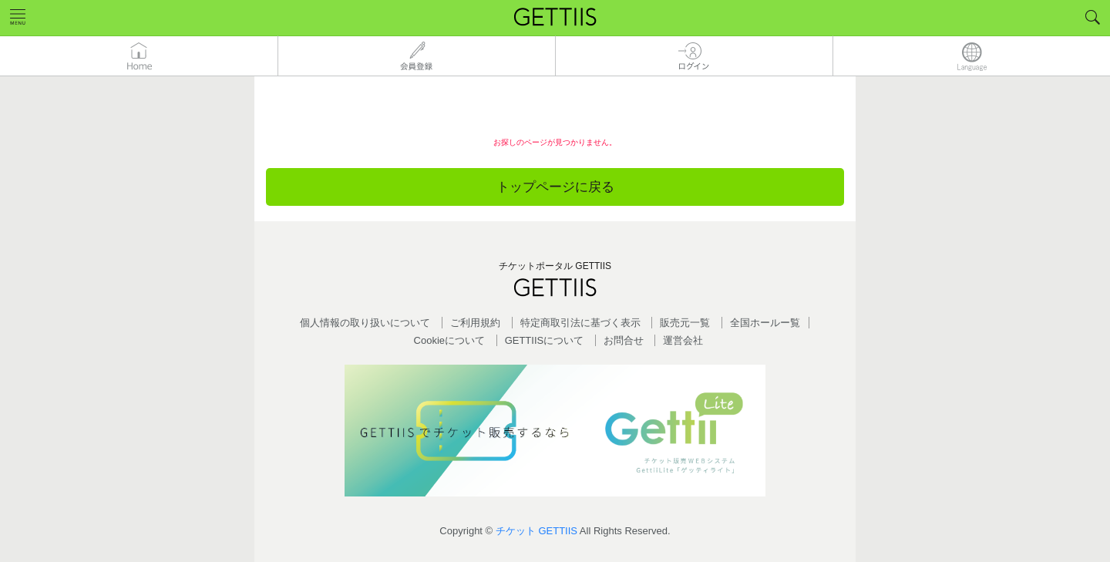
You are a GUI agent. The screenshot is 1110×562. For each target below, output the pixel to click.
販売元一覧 (685, 322)
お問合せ (624, 340)
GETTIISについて (544, 340)
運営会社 (683, 340)
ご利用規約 (475, 322)
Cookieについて (449, 340)
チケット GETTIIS (536, 531)
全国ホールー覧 (765, 322)
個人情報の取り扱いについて (365, 322)
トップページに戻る (555, 187)
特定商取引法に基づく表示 (580, 322)
